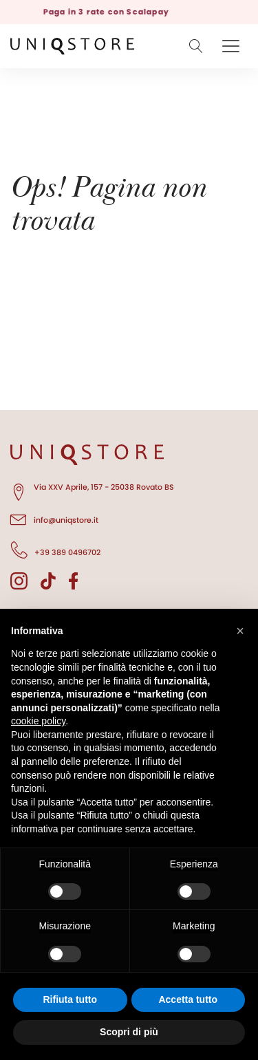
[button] (240, 631)
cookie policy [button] (38, 720)
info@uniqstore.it (54, 518)
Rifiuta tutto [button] (70, 999)
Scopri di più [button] (129, 1031)
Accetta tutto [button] (187, 999)
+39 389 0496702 (55, 550)
